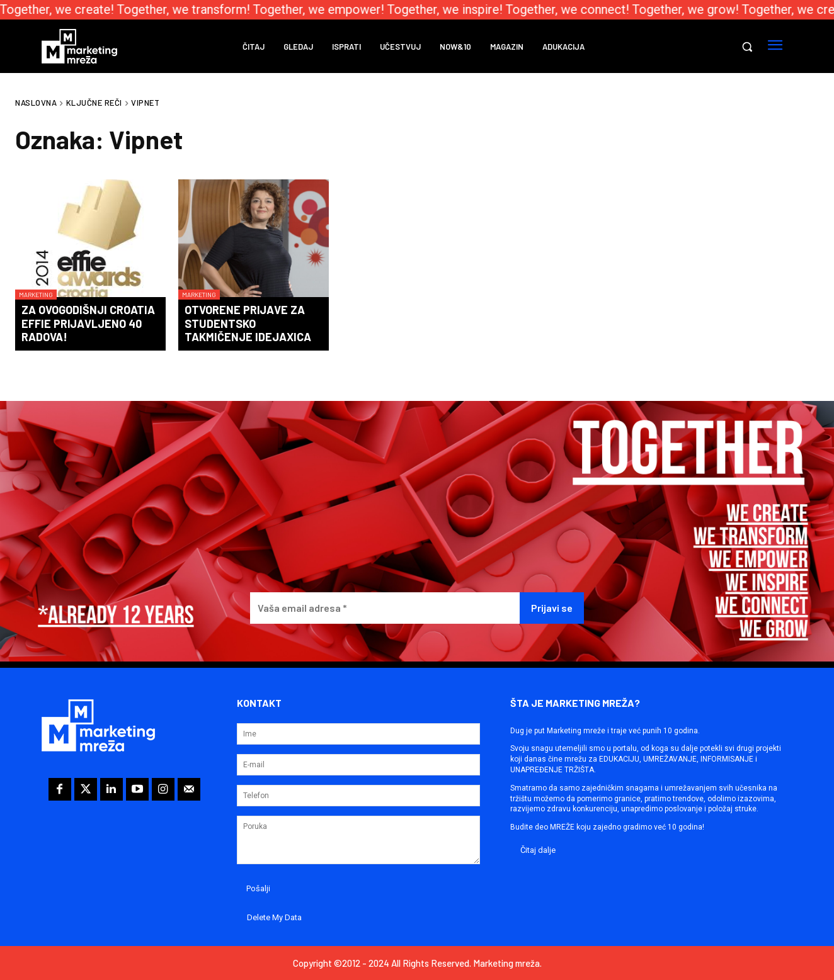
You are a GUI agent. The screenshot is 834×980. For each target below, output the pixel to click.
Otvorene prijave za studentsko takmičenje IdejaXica (248, 323)
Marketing (36, 294)
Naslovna (36, 103)
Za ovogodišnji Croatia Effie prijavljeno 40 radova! (88, 323)
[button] (747, 46)
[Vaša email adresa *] (385, 608)
